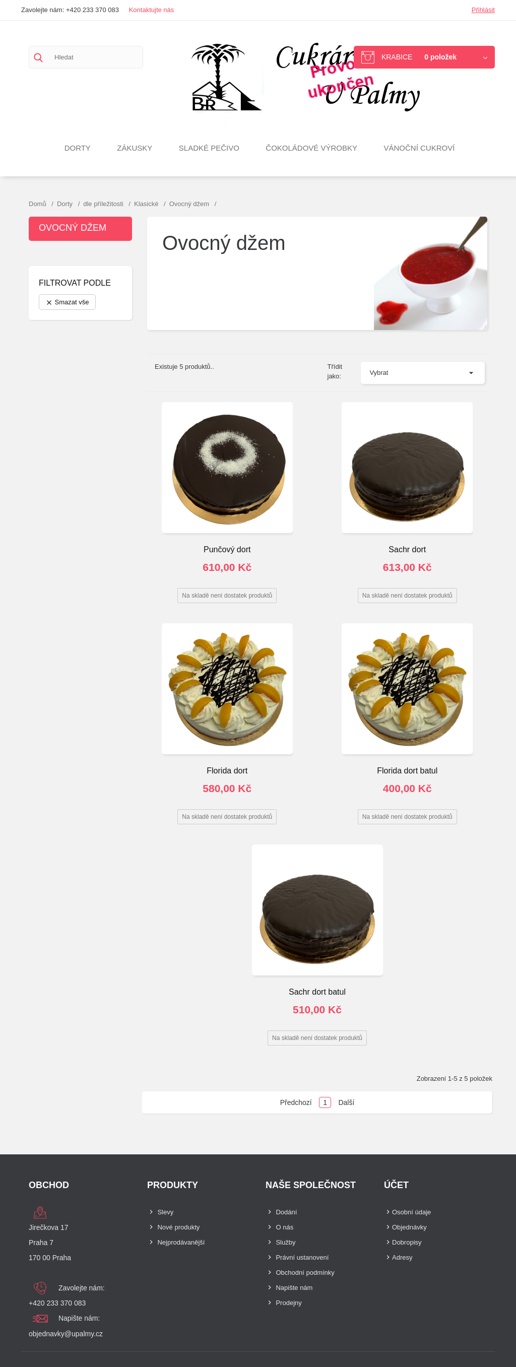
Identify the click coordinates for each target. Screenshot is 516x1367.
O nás (284, 1227)
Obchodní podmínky (305, 1272)
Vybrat (378, 372)
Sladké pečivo (209, 148)
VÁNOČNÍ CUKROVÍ (419, 148)
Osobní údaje (411, 1212)
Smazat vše (67, 302)
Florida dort (227, 770)
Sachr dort (407, 549)
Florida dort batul (407, 770)
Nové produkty (178, 1227)
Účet (396, 1185)
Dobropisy (407, 1242)
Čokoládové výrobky (311, 148)
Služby (285, 1242)
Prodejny (288, 1303)
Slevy (165, 1212)
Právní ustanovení (302, 1257)
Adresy (402, 1257)
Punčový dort (227, 549)
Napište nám (294, 1287)
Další (346, 1102)
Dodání (286, 1212)
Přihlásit (483, 10)
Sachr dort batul (317, 992)
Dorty (77, 148)
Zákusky (134, 148)
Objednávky (409, 1227)
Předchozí (296, 1102)
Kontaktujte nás (151, 10)
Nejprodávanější (181, 1242)
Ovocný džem (72, 228)
